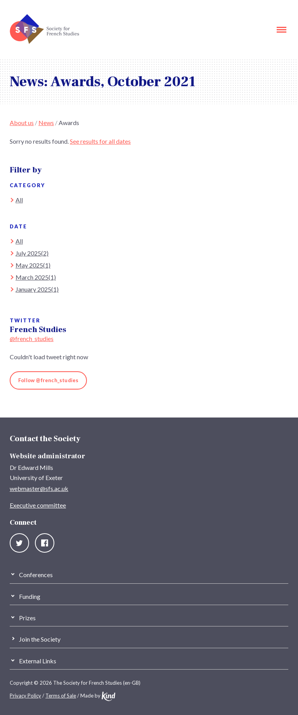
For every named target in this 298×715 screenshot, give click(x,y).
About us (22, 122)
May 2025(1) (33, 265)
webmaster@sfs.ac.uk (39, 488)
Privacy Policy (25, 695)
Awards (69, 122)
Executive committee (38, 505)
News (46, 122)
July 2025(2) (32, 253)
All (19, 200)
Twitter (19, 543)
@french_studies (32, 338)
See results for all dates (100, 141)
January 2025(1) (37, 289)
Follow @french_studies (48, 380)
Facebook (44, 543)
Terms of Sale (60, 695)
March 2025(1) (36, 277)
